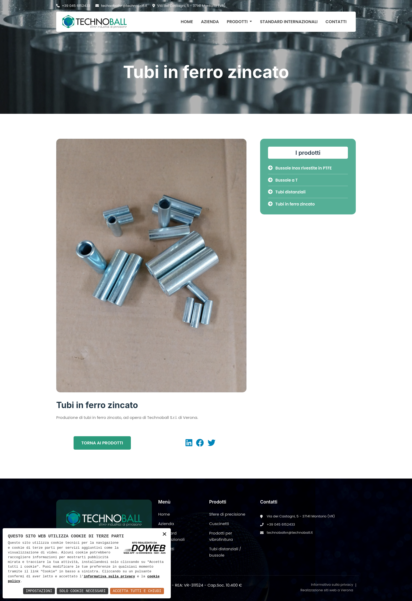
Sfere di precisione (227, 514)
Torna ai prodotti (102, 443)
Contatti (336, 22)
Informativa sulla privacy (332, 584)
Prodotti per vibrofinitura (221, 536)
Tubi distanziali (287, 192)
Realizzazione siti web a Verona (326, 590)
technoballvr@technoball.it (121, 6)
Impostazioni (39, 590)
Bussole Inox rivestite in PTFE (300, 168)
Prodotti (237, 22)
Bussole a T (283, 180)
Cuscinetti (219, 523)
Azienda (210, 22)
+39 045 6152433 (73, 6)
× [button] (164, 534)
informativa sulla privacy (109, 576)
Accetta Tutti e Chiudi (137, 590)
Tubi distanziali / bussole (225, 552)
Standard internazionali (288, 22)
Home (187, 22)
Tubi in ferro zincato (291, 204)
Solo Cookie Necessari (82, 590)
